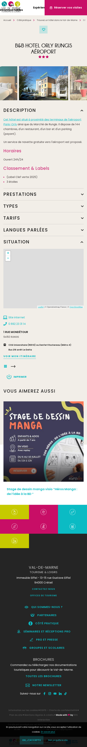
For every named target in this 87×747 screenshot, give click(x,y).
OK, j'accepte (31, 740)
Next (51, 94)
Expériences (41, 8)
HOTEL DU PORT (13, 366)
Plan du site (15, 715)
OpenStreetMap (76, 307)
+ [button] (8, 253)
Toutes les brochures (44, 676)
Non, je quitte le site (57, 740)
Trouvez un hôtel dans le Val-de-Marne (57, 20)
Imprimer (20, 377)
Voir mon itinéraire (19, 356)
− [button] (8, 258)
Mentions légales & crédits (39, 715)
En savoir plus (48, 731)
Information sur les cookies (23, 710)
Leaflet (41, 307)
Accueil (7, 20)
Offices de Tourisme (43, 595)
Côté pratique (24, 20)
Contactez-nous (43, 589)
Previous (36, 94)
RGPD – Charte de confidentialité (58, 710)
